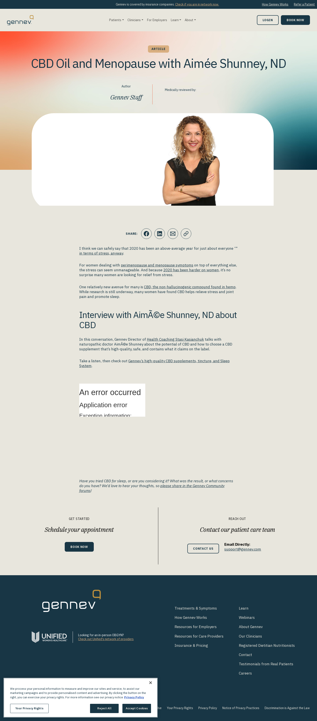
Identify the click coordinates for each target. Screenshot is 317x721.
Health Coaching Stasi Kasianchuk (175, 339)
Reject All (104, 708)
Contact (245, 654)
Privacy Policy (207, 708)
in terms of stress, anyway (101, 253)
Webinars (247, 617)
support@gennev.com (242, 549)
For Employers (157, 20)
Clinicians (134, 20)
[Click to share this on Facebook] (146, 233)
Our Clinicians (250, 636)
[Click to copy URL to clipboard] (186, 233)
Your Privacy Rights (180, 708)
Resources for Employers (196, 626)
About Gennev (251, 626)
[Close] (150, 683)
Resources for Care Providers (199, 636)
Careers (245, 673)
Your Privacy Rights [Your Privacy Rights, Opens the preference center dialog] (29, 708)
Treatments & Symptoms (196, 608)
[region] (81, 697)
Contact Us (203, 548)
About (189, 20)
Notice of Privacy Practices (240, 708)
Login (268, 20)
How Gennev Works (275, 4)
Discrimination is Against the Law (287, 708)
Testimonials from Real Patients (266, 664)
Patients (115, 20)
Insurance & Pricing (191, 645)
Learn (175, 20)
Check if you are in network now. (197, 4)
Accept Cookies (137, 708)
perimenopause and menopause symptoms (157, 265)
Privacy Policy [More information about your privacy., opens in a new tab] (134, 697)
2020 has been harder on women (191, 270)
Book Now (295, 20)
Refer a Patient (304, 4)
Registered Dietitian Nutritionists (267, 645)
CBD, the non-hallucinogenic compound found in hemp (190, 287)
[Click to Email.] (173, 233)
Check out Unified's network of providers (106, 639)
